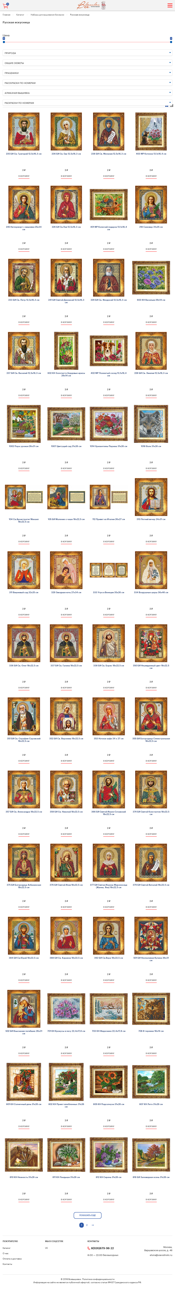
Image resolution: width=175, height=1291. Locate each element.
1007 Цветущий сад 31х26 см (66, 446)
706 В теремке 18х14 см (151, 1031)
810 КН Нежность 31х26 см (24, 1177)
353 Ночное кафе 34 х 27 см (109, 739)
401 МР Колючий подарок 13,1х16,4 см (108, 228)
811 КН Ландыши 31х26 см (66, 1177)
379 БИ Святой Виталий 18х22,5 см (151, 885)
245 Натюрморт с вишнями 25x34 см (24, 228)
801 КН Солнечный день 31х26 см (23, 1104)
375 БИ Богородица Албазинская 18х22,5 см (24, 886)
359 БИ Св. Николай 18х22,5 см (66, 812)
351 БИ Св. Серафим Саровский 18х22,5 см (23, 740)
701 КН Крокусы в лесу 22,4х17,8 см (66, 1031)
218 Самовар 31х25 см (151, 227)
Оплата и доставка (12, 1258)
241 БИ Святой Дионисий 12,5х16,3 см (66, 301)
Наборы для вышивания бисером (47, 14)
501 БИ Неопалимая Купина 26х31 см (151, 959)
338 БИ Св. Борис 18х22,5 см (108, 666)
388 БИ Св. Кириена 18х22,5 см (66, 958)
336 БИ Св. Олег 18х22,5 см (24, 666)
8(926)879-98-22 (102, 1248)
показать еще (87, 1215)
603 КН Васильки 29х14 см (151, 300)
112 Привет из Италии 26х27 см (108, 519)
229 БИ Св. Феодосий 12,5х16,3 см (109, 300)
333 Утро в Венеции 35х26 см (108, 592)
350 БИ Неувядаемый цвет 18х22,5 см (151, 667)
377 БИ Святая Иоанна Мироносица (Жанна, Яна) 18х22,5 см (108, 886)
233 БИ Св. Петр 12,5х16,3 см (23, 300)
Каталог (20, 14)
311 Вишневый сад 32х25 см (23, 592)
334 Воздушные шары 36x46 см (151, 592)
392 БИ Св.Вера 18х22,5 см (108, 958)
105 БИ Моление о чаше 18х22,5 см (66, 519)
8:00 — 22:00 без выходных (103, 1255)
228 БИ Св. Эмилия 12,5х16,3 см (151, 373)
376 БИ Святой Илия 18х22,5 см (66, 885)
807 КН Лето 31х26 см (151, 1104)
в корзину (23, 176)
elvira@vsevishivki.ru (161, 1255)
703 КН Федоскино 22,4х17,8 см (108, 1031)
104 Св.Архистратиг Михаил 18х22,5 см (24, 520)
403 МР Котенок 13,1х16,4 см (151, 154)
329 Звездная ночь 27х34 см (66, 592)
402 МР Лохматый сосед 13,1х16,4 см (109, 374)
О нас (6, 1253)
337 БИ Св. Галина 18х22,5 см (66, 666)
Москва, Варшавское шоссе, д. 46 (158, 1248)
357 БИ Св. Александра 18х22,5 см (24, 812)
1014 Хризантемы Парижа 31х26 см (108, 446)
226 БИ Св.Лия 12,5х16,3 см (66, 227)
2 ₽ (24, 170)
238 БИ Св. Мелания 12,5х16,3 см (108, 154)
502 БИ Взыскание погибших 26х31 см (24, 1032)
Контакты (7, 1263)
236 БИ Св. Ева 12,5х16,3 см (66, 154)
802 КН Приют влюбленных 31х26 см (66, 1105)
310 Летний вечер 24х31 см (151, 519)
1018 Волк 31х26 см (151, 446)
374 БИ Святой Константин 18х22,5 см (151, 813)
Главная (6, 14)
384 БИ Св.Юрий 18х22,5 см (24, 958)
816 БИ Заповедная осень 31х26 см (151, 1177)
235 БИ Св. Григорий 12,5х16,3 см (24, 154)
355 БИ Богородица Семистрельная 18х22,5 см (151, 740)
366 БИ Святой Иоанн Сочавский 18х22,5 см (108, 813)
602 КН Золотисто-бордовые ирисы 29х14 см (66, 374)
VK (46, 1247)
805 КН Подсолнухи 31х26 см (108, 1104)
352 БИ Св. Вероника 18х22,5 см (66, 739)
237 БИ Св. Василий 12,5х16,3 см (24, 373)
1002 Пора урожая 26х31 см (24, 446)
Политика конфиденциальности (98, 1278)
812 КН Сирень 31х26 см (108, 1177)
